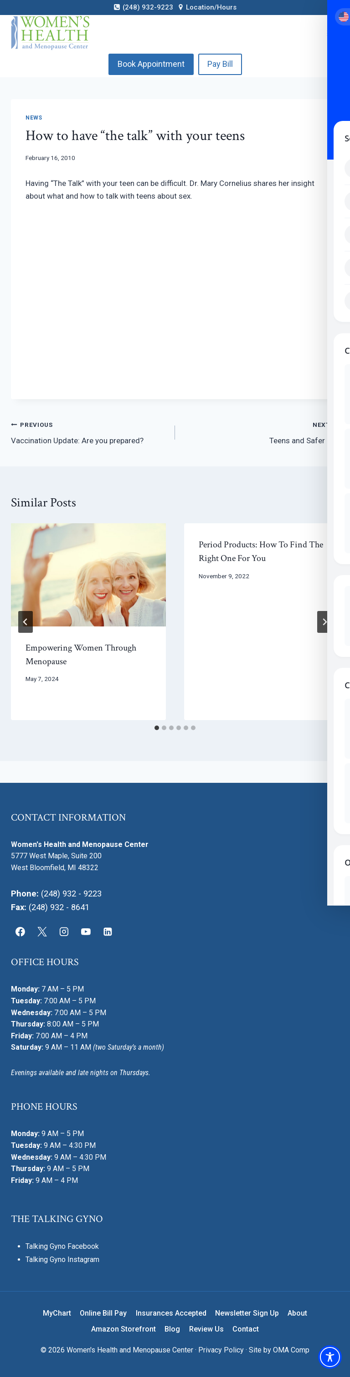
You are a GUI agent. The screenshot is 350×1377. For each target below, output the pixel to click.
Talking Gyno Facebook (62, 1246)
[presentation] (88, 574)
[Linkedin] (107, 931)
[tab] (156, 728)
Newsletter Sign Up (247, 1313)
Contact (245, 1329)
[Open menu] (330, 33)
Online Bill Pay (103, 1313)
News (34, 118)
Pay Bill (220, 64)
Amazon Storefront (123, 1329)
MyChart (57, 1313)
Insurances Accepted (171, 1313)
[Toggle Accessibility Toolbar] (330, 1357)
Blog (172, 1329)
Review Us (206, 1329)
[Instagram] (64, 931)
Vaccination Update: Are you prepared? (89, 431)
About (297, 1313)
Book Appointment (151, 64)
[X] (42, 931)
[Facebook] (20, 931)
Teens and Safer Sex (261, 431)
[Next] (324, 622)
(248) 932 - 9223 (71, 893)
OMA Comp (291, 1350)
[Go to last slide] (25, 622)
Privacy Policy (221, 1350)
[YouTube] (85, 931)
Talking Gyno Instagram (62, 1259)
